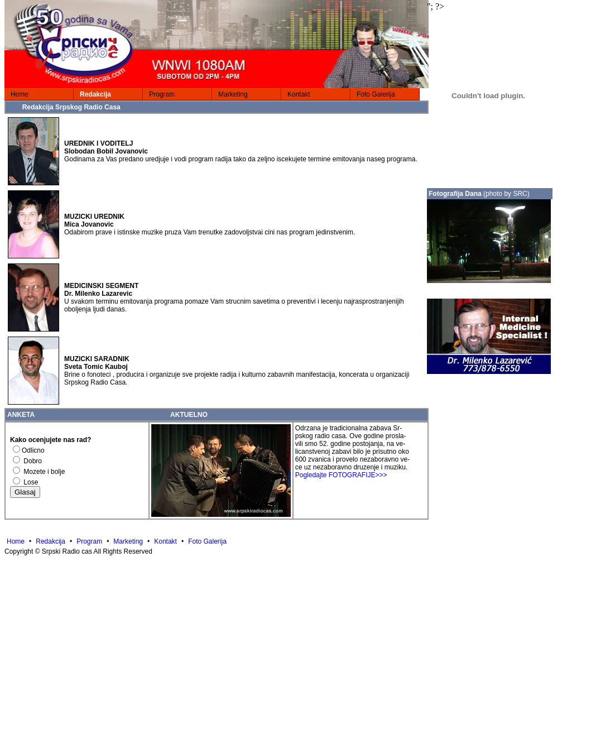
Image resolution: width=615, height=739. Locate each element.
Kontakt (298, 94)
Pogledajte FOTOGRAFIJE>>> (341, 475)
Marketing (233, 94)
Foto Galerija (376, 94)
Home (19, 94)
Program (162, 94)
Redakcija (95, 94)
